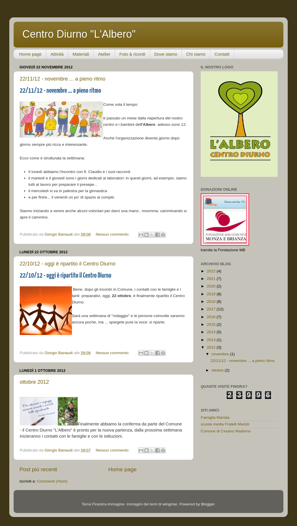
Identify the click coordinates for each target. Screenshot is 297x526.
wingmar (169, 504)
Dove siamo (165, 54)
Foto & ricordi (132, 54)
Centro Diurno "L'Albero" (79, 34)
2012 (212, 347)
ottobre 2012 (34, 382)
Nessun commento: (113, 234)
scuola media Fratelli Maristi (225, 424)
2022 (212, 271)
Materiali (81, 54)
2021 (212, 278)
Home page (30, 54)
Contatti (222, 54)
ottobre (218, 370)
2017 (212, 309)
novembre (220, 354)
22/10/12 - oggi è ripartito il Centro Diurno (67, 264)
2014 (212, 332)
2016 (212, 317)
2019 (212, 294)
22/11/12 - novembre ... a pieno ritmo (62, 79)
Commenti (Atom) (52, 481)
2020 (212, 286)
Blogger (207, 504)
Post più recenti (38, 469)
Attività (57, 54)
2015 (212, 324)
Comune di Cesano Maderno (226, 431)
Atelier (104, 54)
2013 (212, 340)
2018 (212, 301)
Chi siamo (196, 54)
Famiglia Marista (215, 417)
